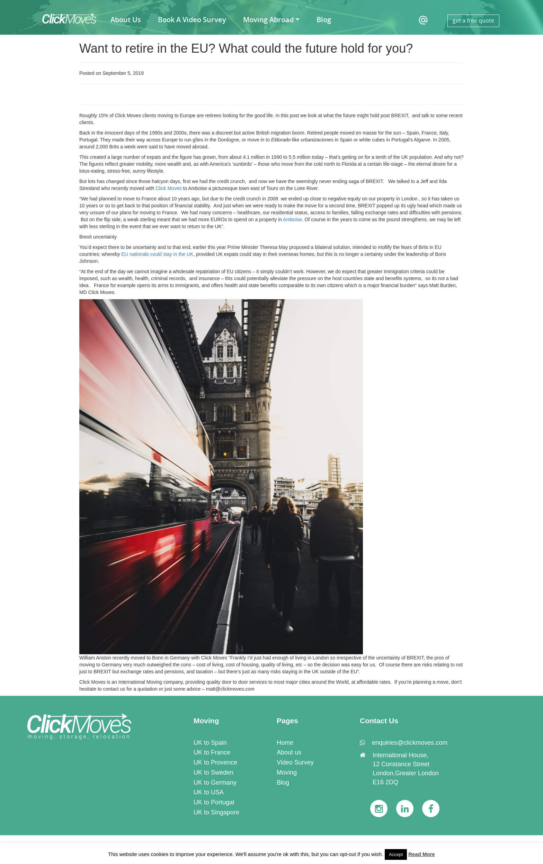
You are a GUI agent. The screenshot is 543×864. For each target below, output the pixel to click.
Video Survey (295, 762)
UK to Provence (215, 762)
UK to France (212, 752)
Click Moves (167, 188)
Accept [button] (396, 854)
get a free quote (473, 20)
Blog (283, 782)
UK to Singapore (216, 812)
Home (285, 742)
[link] (79, 726)
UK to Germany (215, 782)
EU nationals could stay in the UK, (157, 254)
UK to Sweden (213, 772)
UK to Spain (210, 742)
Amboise (292, 219)
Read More (421, 854)
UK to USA (209, 792)
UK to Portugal (214, 802)
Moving (287, 772)
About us (289, 752)
